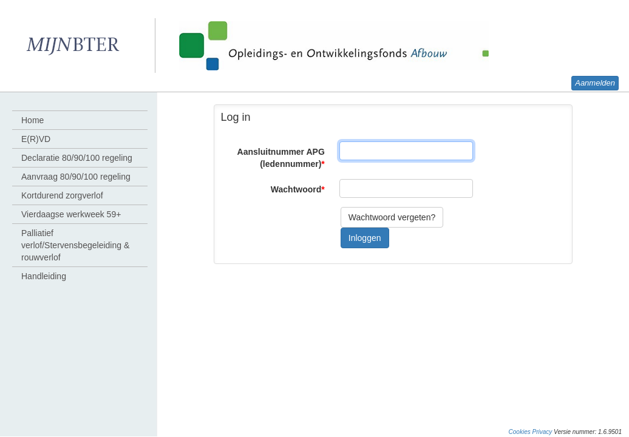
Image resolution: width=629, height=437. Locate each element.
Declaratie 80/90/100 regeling (76, 158)
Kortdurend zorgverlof (62, 195)
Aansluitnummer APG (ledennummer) (281, 158)
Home (32, 120)
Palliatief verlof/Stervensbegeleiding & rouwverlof (75, 245)
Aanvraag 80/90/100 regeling (76, 176)
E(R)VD (35, 139)
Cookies (520, 432)
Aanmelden (595, 82)
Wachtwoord (298, 189)
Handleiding (43, 276)
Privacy (542, 432)
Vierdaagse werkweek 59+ (71, 214)
